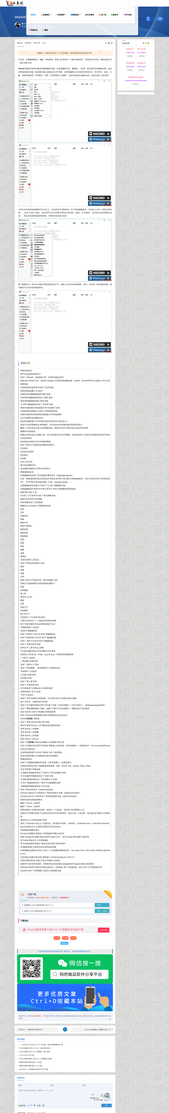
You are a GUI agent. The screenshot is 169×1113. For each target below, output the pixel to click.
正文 (44, 43)
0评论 (50, 26)
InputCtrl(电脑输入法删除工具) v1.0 (98, 1029)
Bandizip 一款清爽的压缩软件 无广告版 (83, 1055)
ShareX (31, 59)
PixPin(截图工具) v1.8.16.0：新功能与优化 (84, 1044)
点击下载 (103, 930)
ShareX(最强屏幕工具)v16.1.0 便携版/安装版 (35, 1051)
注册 (154, 3)
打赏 (57, 938)
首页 (21, 43)
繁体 (147, 3)
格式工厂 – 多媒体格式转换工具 (30, 1029)
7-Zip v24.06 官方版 (76, 1048)
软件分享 (37, 43)
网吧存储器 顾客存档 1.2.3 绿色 (30, 1055)
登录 (160, 3)
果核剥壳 (37, 1016)
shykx (25, 23)
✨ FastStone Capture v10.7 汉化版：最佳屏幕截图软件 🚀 (41, 1044)
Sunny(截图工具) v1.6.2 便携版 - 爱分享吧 (34, 1048)
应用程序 (28, 43)
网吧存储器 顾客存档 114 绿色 (80, 1051)
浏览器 (29, 718)
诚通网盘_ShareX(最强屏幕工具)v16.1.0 (38, 905)
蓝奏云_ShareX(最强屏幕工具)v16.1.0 (37, 911)
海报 (65, 938)
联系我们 (130, 56)
